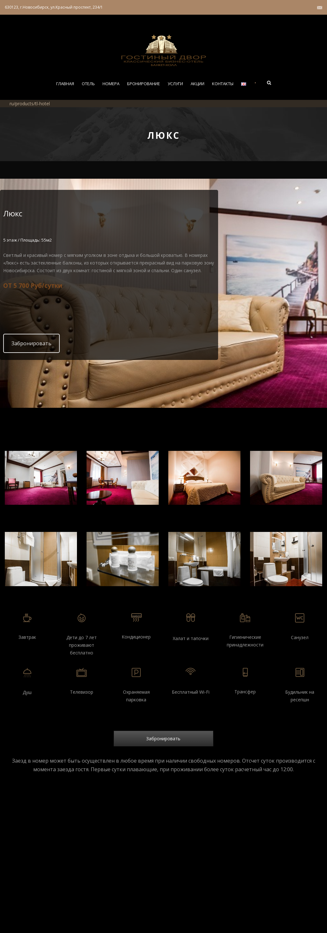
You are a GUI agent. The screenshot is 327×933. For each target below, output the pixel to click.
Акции (197, 83)
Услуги (175, 83)
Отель (88, 83)
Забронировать (31, 343)
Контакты (222, 83)
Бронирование (143, 83)
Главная (65, 83)
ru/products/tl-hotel (30, 104)
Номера (111, 83)
